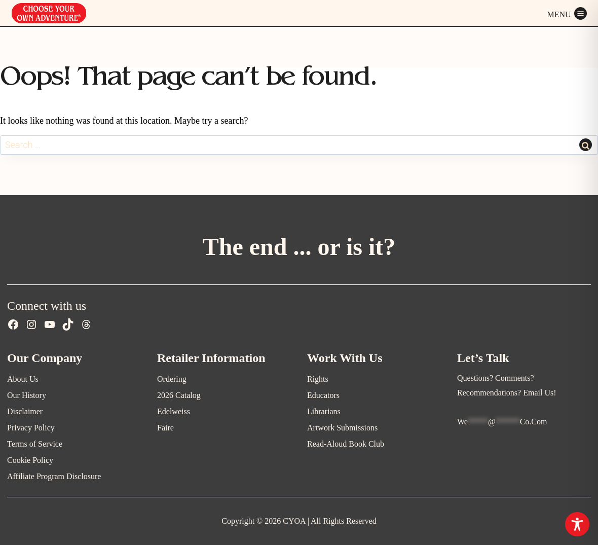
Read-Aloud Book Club (345, 444)
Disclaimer (25, 411)
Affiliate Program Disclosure (54, 476)
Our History (26, 395)
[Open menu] (567, 13)
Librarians (324, 411)
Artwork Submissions (342, 427)
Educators (323, 395)
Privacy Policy (31, 427)
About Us (23, 379)
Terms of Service (34, 444)
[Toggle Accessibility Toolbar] (577, 524)
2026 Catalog (179, 395)
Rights (317, 379)
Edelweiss (173, 411)
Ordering (171, 379)
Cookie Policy (30, 460)
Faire (165, 427)
